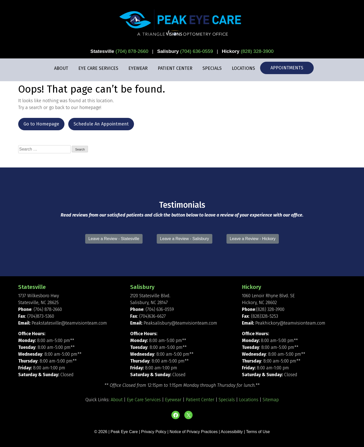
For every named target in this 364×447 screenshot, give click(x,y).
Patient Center (175, 68)
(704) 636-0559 (196, 51)
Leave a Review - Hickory (253, 239)
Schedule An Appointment (101, 124)
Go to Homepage (41, 124)
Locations (243, 68)
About (61, 68)
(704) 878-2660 (132, 51)
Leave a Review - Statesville (113, 239)
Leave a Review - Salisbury (184, 239)
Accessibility (232, 432)
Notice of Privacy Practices (194, 432)
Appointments (286, 68)
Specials (212, 68)
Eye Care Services (98, 68)
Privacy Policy (154, 432)
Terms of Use (258, 432)
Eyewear (138, 68)
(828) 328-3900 (257, 51)
